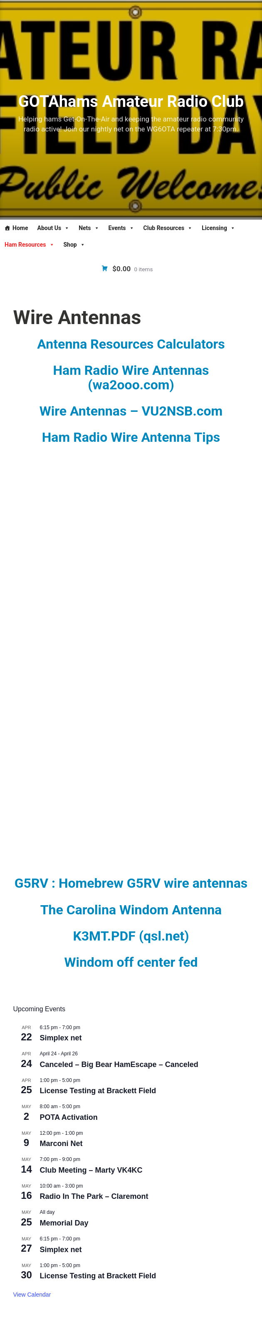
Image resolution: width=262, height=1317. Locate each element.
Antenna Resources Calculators (131, 344)
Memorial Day (64, 1223)
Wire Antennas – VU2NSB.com (131, 411)
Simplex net (61, 1038)
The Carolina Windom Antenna (131, 910)
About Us (53, 228)
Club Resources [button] (168, 228)
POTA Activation (69, 1117)
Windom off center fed (131, 962)
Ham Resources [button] (29, 244)
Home (20, 228)
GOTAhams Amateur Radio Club (131, 101)
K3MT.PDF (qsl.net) (131, 936)
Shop (74, 244)
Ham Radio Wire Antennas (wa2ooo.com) (131, 377)
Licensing (218, 228)
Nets (89, 228)
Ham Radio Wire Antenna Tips (131, 437)
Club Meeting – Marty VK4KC (91, 1170)
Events (121, 228)
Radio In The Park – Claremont (94, 1196)
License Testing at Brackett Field (98, 1091)
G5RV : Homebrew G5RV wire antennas (131, 883)
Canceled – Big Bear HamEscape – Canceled (119, 1064)
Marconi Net (61, 1143)
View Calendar (32, 1294)
